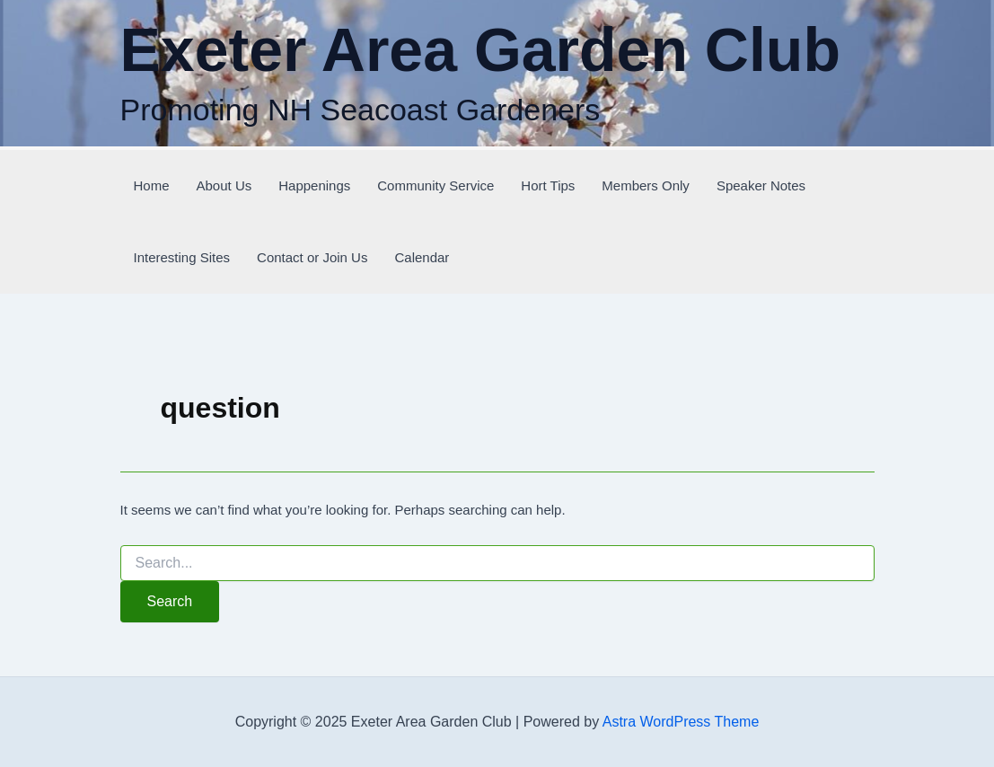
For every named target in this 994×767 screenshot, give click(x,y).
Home (152, 185)
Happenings (314, 185)
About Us (224, 185)
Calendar (421, 257)
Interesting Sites (182, 257)
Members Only (646, 185)
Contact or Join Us (312, 257)
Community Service (435, 185)
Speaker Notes (761, 185)
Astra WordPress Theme (681, 721)
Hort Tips (548, 185)
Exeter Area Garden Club (480, 49)
